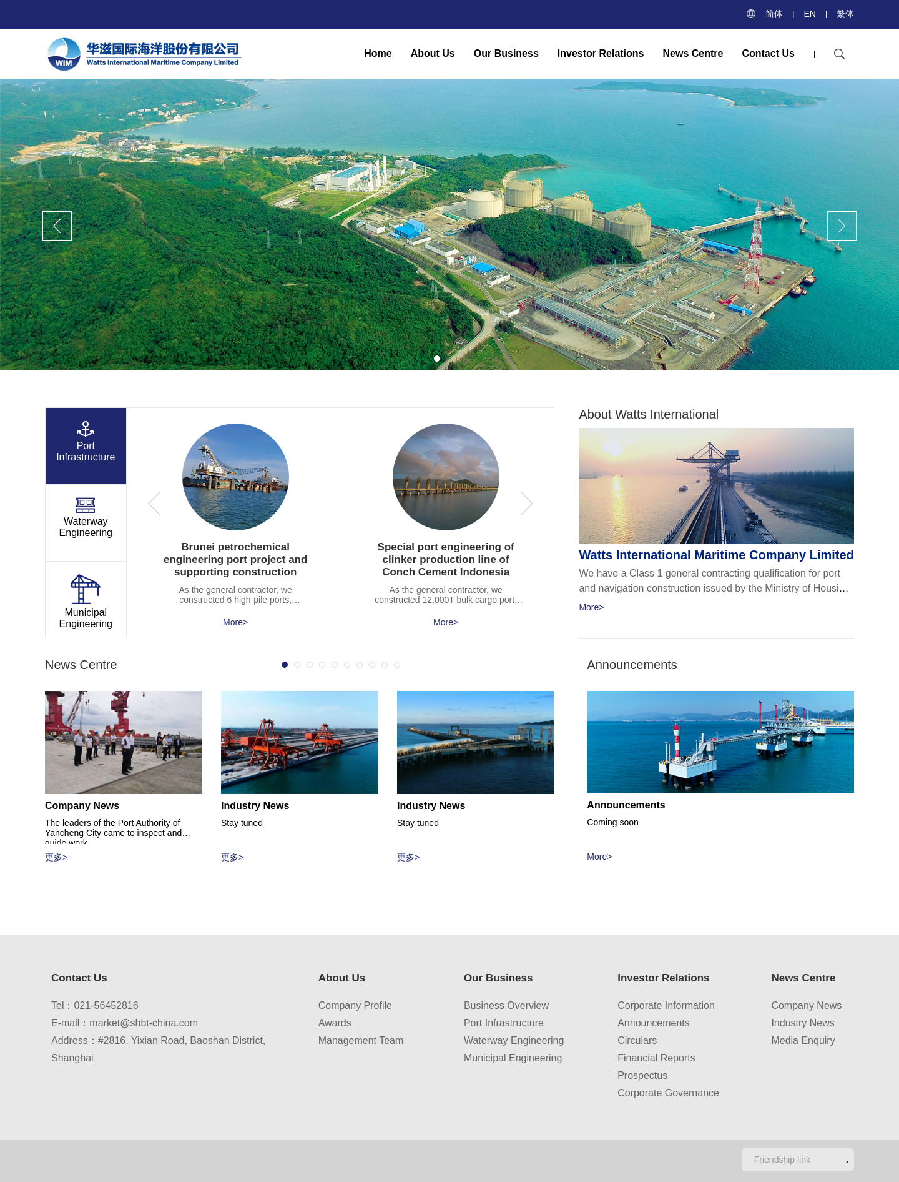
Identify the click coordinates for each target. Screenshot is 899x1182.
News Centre (693, 53)
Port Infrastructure (504, 1023)
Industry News (802, 1023)
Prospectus (642, 1075)
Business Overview (506, 1005)
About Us (433, 53)
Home (377, 53)
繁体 (845, 14)
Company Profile (355, 1005)
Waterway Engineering (514, 1040)
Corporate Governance (668, 1093)
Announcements (653, 1023)
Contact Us (768, 53)
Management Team (361, 1040)
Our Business (506, 53)
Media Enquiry (803, 1040)
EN (809, 14)
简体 (774, 14)
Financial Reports (656, 1058)
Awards (334, 1023)
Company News (806, 1005)
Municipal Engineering (513, 1058)
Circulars (637, 1040)
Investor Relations (601, 53)
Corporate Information (666, 1005)
